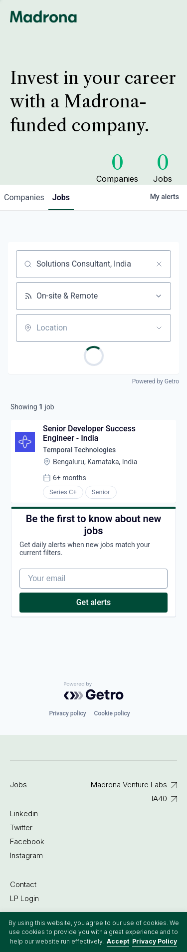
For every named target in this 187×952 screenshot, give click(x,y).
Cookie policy (112, 713)
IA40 (159, 798)
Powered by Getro (155, 381)
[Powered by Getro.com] (94, 691)
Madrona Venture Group (43, 16)
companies (24, 197)
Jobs (18, 784)
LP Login (24, 898)
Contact (23, 884)
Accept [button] (118, 941)
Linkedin (24, 813)
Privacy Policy (154, 941)
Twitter (21, 827)
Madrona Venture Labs (129, 784)
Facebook (27, 841)
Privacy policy (67, 713)
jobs (61, 197)
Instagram (26, 855)
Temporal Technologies (79, 450)
